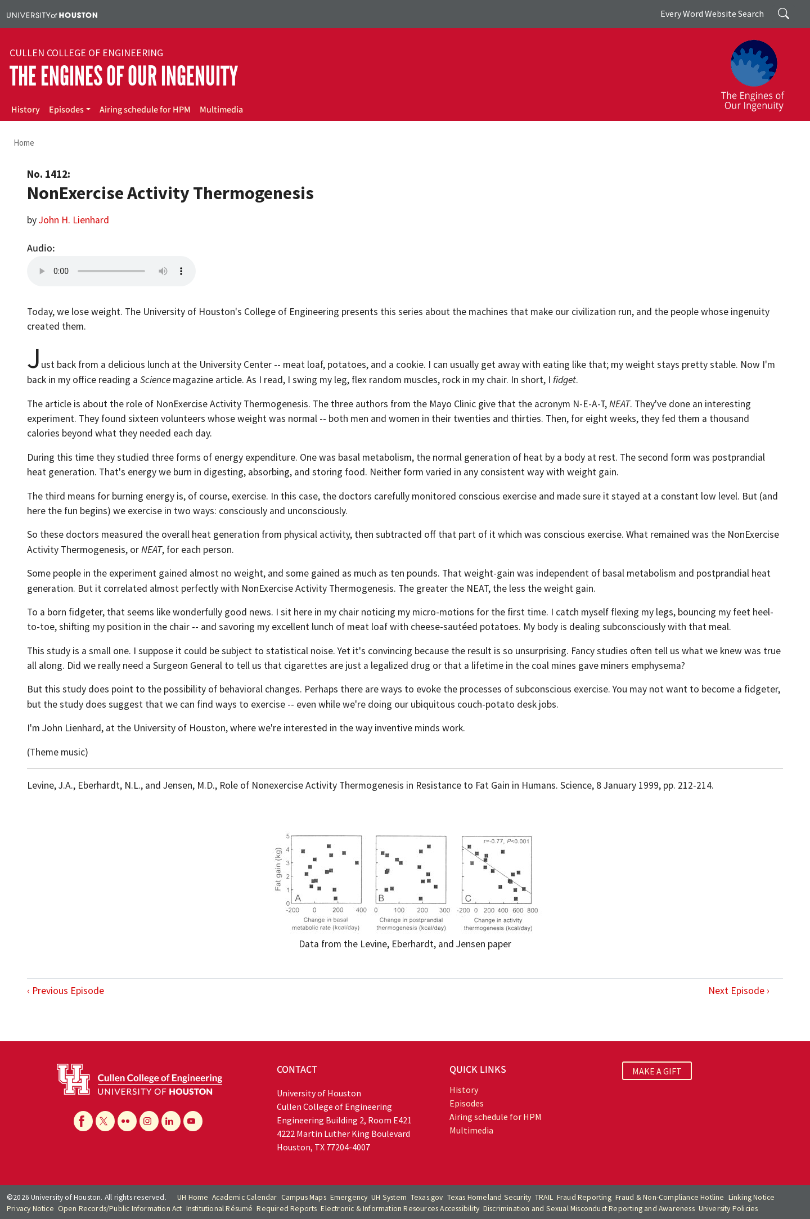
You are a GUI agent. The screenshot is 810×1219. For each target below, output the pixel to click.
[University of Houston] (52, 14)
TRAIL (544, 1197)
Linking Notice (751, 1197)
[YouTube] (192, 1121)
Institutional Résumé (219, 1208)
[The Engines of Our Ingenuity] (759, 70)
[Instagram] (149, 1121)
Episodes (66, 110)
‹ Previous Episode (65, 990)
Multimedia (221, 110)
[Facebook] (83, 1121)
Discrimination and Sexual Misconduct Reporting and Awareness (589, 1208)
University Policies (728, 1208)
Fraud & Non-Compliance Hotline (669, 1197)
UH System (389, 1197)
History (25, 110)
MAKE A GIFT (657, 1071)
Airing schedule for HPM (145, 110)
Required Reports (286, 1208)
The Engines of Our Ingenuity (124, 76)
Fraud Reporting (584, 1197)
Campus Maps (303, 1197)
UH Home (192, 1197)
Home (24, 142)
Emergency (349, 1197)
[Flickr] (127, 1121)
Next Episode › (739, 990)
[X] (105, 1121)
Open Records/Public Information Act (120, 1208)
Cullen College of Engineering (86, 53)
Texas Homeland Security (489, 1197)
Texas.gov (427, 1197)
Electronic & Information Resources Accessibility (400, 1208)
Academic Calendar (244, 1197)
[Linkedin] (171, 1121)
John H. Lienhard (74, 220)
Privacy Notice (30, 1208)
